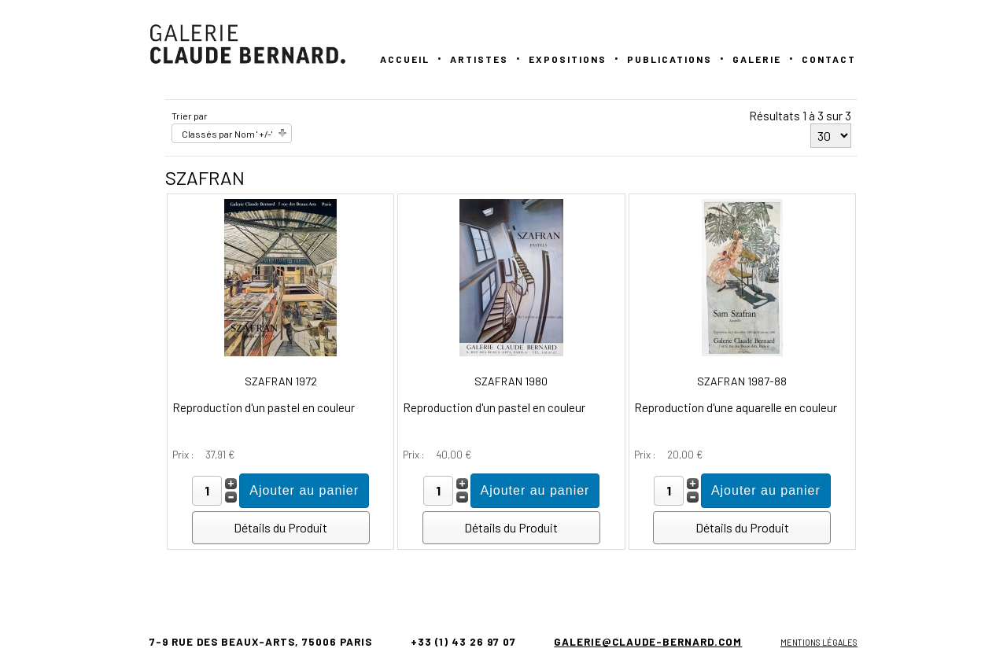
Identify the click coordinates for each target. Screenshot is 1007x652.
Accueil (405, 58)
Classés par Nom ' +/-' (227, 133)
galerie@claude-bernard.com (648, 641)
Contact (829, 58)
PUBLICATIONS (669, 58)
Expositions (568, 58)
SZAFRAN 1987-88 (742, 381)
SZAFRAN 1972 (281, 381)
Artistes (479, 58)
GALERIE (756, 58)
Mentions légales (819, 642)
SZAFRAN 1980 (511, 381)
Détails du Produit (280, 527)
